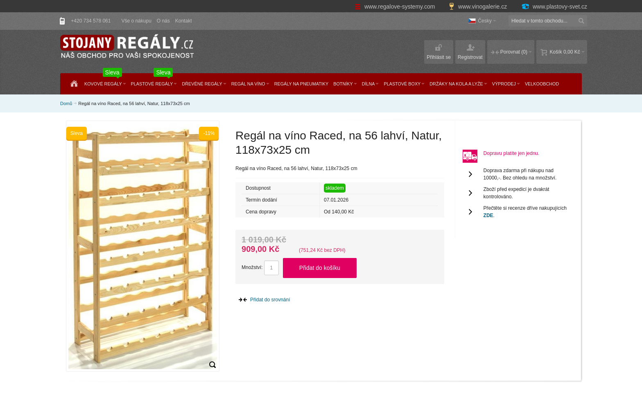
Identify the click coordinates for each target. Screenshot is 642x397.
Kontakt (183, 21)
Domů (66, 103)
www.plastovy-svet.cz (554, 6)
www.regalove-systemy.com (395, 6)
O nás (163, 21)
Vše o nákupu (136, 21)
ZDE (488, 215)
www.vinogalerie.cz (479, 6)
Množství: (252, 267)
